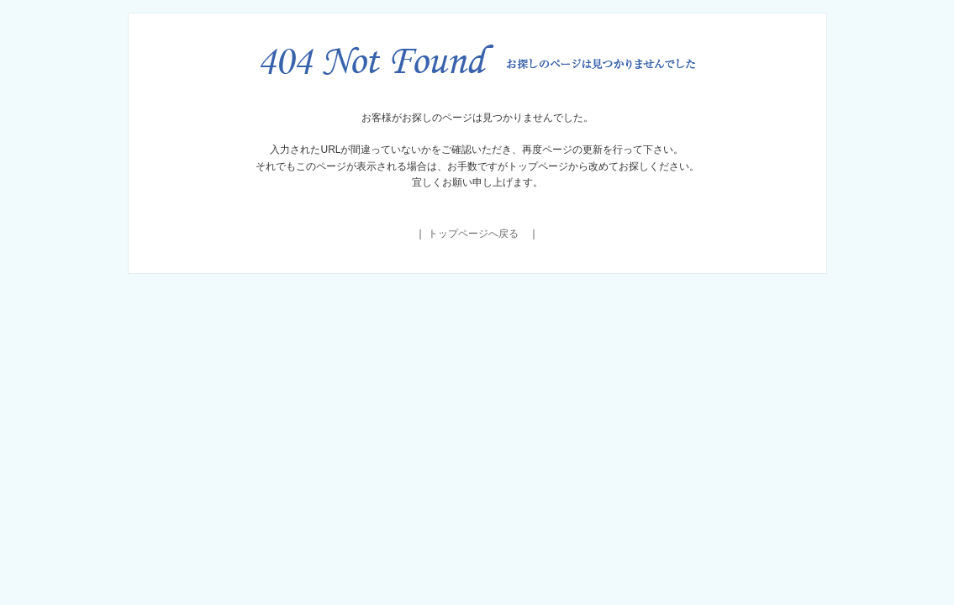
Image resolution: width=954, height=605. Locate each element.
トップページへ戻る (473, 233)
